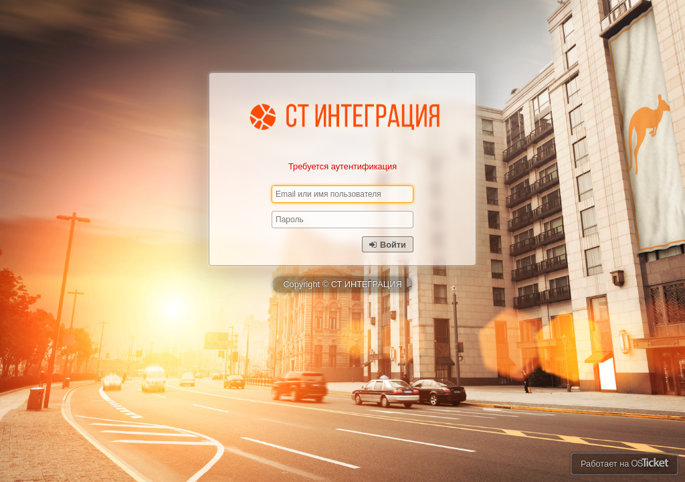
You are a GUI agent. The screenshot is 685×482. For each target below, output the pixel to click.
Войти (387, 245)
